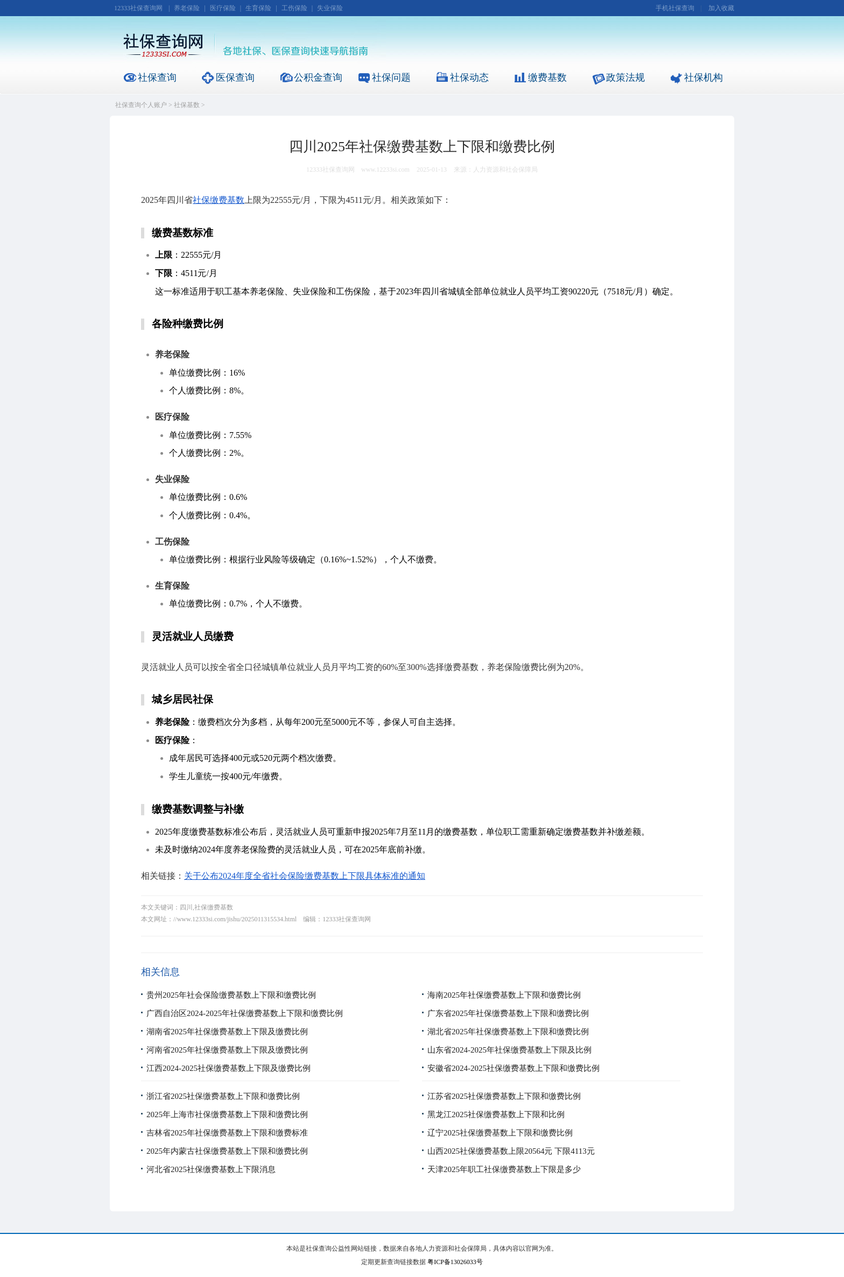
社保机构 (703, 77)
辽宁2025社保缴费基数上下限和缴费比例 (500, 1132)
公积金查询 (318, 77)
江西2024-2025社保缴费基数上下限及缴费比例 (228, 1068)
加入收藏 (721, 8)
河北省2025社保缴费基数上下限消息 (211, 1169)
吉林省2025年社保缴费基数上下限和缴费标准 (227, 1132)
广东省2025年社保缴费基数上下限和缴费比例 (508, 1013)
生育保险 (258, 8)
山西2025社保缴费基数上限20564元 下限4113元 (511, 1151)
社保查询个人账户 (141, 105)
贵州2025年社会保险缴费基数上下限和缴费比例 (231, 995)
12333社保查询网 (138, 8)
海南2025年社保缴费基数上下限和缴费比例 (504, 995)
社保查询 (157, 77)
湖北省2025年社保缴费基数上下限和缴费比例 (508, 1031)
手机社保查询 (675, 8)
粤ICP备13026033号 (455, 1262)
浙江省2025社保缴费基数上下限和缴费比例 (223, 1096)
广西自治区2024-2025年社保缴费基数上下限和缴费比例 (244, 1013)
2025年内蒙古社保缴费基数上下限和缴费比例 (227, 1151)
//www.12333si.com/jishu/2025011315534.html (235, 919)
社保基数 (187, 105)
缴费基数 (547, 77)
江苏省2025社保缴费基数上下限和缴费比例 (504, 1096)
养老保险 (187, 8)
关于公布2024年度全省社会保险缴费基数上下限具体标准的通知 (304, 875)
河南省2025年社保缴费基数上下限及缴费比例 (227, 1050)
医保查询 (235, 77)
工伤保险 (294, 8)
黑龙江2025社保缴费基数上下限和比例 (496, 1114)
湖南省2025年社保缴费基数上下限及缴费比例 (227, 1031)
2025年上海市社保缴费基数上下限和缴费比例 (227, 1114)
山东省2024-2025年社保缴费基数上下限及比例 (509, 1050)
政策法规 (625, 77)
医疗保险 (223, 8)
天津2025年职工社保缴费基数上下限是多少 (504, 1169)
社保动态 (469, 77)
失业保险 (330, 8)
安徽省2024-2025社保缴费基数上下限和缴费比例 (513, 1068)
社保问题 (391, 77)
